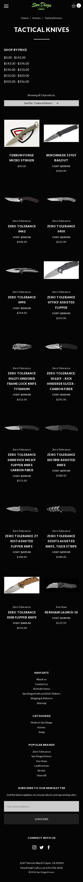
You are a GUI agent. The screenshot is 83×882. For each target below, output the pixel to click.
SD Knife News (41, 688)
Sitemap (41, 703)
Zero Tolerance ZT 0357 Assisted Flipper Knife (21, 541)
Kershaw (41, 761)
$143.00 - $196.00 (16, 63)
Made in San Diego (41, 722)
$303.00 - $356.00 (16, 81)
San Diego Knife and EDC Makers (41, 693)
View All (41, 775)
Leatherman (41, 765)
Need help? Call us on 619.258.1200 (41, 867)
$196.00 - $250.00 (16, 69)
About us (41, 679)
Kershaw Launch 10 (61, 612)
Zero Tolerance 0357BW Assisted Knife (61, 460)
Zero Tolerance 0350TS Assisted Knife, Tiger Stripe (61, 541)
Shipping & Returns (42, 698)
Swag (41, 732)
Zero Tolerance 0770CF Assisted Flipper (61, 302)
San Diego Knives (41, 756)
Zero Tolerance (42, 751)
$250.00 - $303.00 (16, 75)
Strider (41, 770)
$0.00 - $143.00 (14, 57)
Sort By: (28, 103)
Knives (41, 727)
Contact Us (41, 684)
